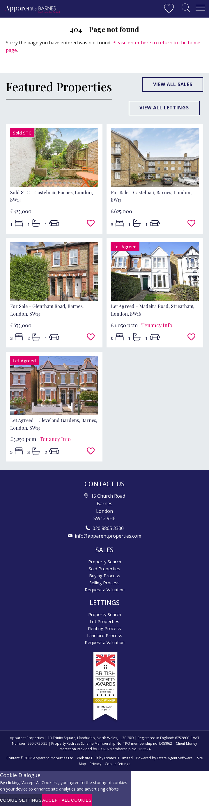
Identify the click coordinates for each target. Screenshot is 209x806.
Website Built (87, 758)
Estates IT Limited (118, 758)
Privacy (95, 763)
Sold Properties (104, 568)
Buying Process (104, 575)
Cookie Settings (117, 763)
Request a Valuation (105, 589)
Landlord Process (104, 635)
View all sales (172, 84)
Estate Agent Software (175, 758)
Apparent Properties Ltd (53, 758)
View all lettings (164, 107)
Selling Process (104, 582)
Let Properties (104, 621)
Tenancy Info (156, 325)
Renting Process (104, 628)
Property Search (104, 561)
